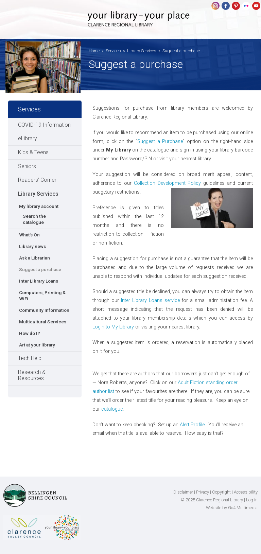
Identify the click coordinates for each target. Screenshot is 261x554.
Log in (252, 499)
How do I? (29, 333)
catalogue (112, 409)
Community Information (44, 310)
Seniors (27, 166)
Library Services (141, 50)
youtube (256, 6)
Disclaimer (183, 492)
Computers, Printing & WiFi (42, 295)
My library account (38, 206)
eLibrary (27, 138)
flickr (246, 6)
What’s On (29, 234)
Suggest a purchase (40, 269)
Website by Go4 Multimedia (232, 507)
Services (113, 50)
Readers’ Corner (37, 180)
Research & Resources (32, 375)
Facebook (226, 6)
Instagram (215, 6)
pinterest (236, 6)
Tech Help (29, 358)
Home (94, 50)
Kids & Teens (33, 152)
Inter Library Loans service (151, 300)
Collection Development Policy (167, 183)
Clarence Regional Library (139, 24)
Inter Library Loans (38, 281)
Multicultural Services (42, 321)
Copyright (221, 492)
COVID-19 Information (44, 125)
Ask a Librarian (34, 258)
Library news (32, 246)
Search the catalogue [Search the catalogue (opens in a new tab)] (34, 219)
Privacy (202, 492)
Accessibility (246, 492)
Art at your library (37, 344)
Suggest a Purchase (160, 141)
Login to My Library (113, 327)
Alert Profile (192, 425)
